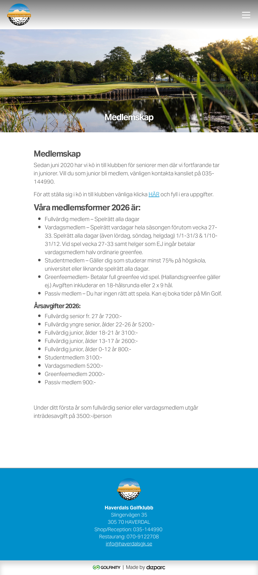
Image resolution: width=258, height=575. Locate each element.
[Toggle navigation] (246, 14)
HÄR (154, 195)
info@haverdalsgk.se (129, 544)
